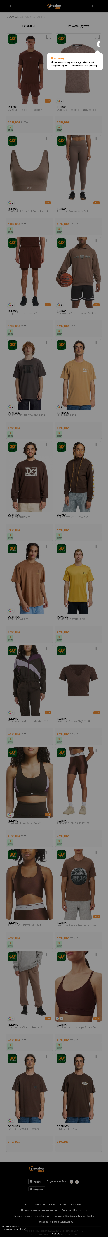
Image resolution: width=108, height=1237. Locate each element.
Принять (54, 1233)
